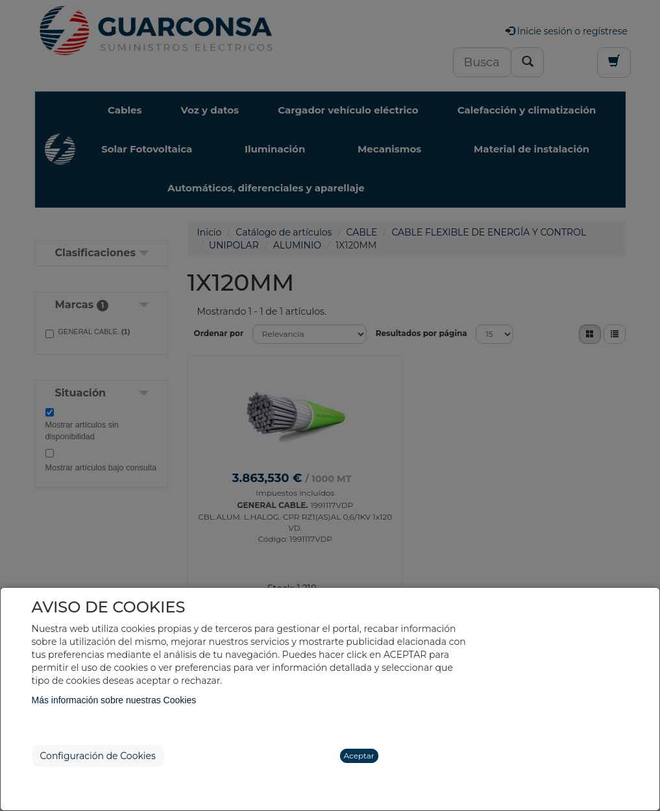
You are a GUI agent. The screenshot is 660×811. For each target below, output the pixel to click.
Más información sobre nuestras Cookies (114, 700)
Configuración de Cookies (98, 756)
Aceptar (359, 755)
